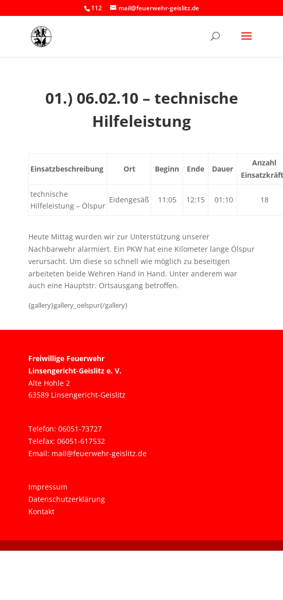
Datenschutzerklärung (66, 499)
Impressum (47, 487)
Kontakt (41, 511)
